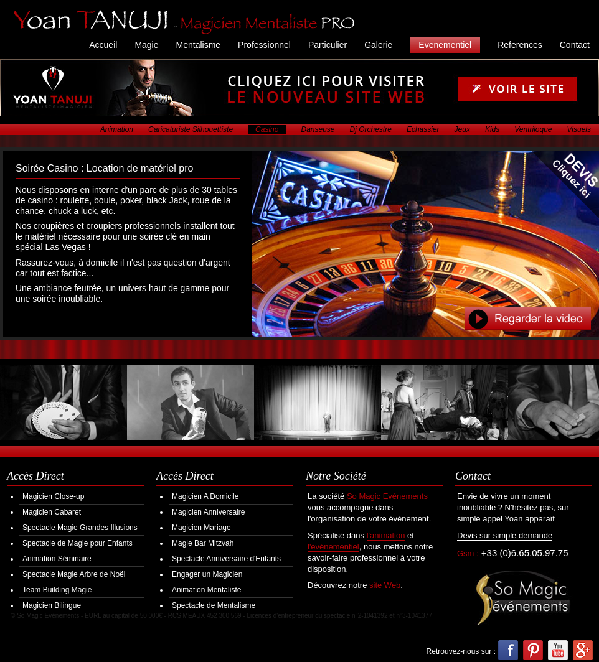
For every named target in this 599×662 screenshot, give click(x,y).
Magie (146, 45)
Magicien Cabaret (51, 512)
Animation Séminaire (57, 558)
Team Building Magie (57, 589)
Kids (492, 129)
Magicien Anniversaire (208, 512)
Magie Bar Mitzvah (202, 543)
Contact (575, 45)
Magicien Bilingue (51, 605)
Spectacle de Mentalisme (213, 605)
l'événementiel (333, 546)
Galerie (378, 45)
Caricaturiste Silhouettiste (190, 129)
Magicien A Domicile (205, 496)
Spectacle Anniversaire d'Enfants (226, 558)
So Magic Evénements (387, 496)
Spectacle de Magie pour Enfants (77, 543)
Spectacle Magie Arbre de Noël (73, 574)
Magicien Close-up (53, 496)
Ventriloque (533, 129)
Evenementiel (444, 45)
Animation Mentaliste (206, 589)
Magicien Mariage (201, 527)
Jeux (462, 129)
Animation (116, 129)
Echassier (423, 129)
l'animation (386, 535)
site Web (384, 585)
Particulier (327, 45)
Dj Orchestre (371, 129)
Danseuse (317, 129)
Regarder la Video (528, 318)
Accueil (103, 45)
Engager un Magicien (207, 574)
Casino (266, 129)
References (520, 45)
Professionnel (264, 45)
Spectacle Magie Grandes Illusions (80, 527)
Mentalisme (198, 45)
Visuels (579, 129)
